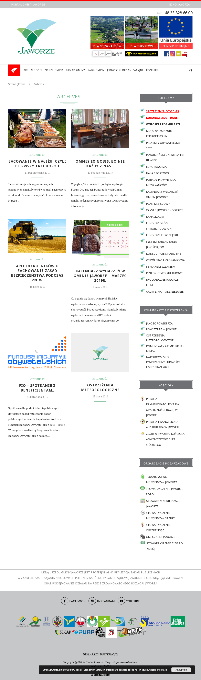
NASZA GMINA (54, 70)
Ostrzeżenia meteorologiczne (100, 387)
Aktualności (37, 155)
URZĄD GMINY (75, 70)
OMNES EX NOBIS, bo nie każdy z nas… (100, 164)
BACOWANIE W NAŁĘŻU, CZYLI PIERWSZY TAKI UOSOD (37, 164)
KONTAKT (152, 70)
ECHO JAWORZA (179, 4)
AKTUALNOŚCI (33, 70)
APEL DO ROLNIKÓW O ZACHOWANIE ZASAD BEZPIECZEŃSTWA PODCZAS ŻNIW (37, 273)
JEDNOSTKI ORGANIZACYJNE (125, 70)
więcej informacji (158, 670)
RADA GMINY (96, 70)
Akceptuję (181, 669)
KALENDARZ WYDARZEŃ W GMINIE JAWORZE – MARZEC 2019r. (100, 276)
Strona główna (16, 84)
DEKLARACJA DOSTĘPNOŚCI (100, 654)
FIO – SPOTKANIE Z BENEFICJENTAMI (37, 388)
